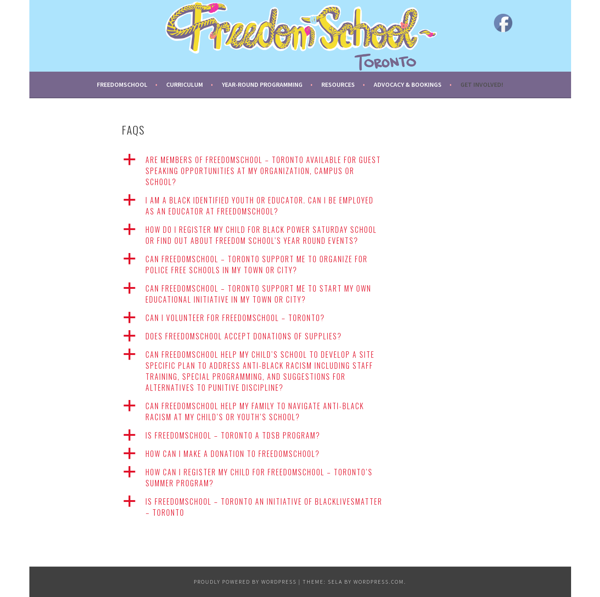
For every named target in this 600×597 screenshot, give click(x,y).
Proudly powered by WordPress (245, 581)
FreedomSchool (122, 84)
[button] (264, 171)
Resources (338, 84)
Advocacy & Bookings (408, 84)
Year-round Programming (262, 84)
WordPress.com (378, 581)
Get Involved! (481, 84)
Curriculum (184, 84)
